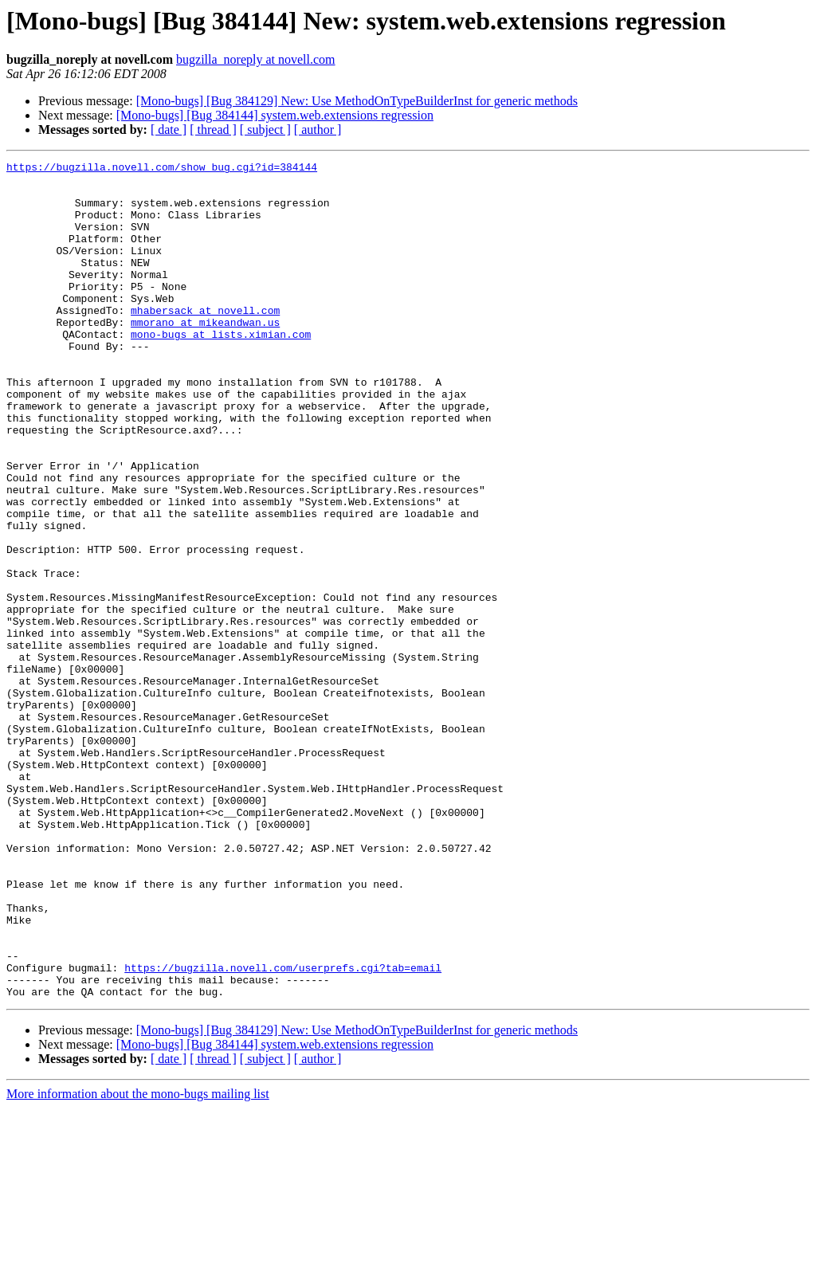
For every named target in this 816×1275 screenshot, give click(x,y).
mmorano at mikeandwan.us (205, 355)
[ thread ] (213, 129)
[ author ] (318, 129)
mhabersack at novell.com (205, 341)
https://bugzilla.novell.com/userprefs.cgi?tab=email (282, 1130)
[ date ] (168, 129)
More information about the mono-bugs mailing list (137, 1261)
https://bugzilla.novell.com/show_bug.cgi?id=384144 (161, 169)
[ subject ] (265, 129)
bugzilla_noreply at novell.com (255, 59)
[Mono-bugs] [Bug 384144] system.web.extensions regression (275, 115)
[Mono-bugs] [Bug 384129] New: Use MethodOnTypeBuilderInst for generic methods (357, 101)
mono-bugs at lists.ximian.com (221, 370)
